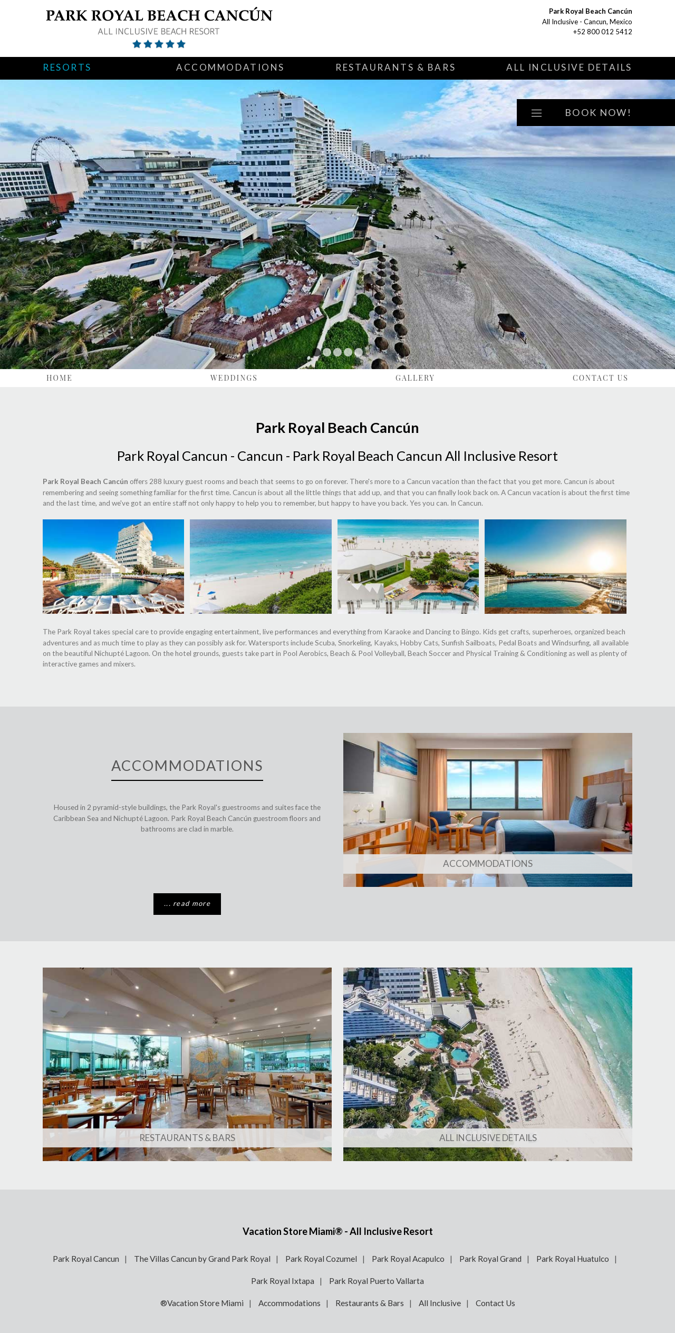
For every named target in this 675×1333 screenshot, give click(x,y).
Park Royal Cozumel (321, 1258)
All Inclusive (440, 1303)
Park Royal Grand (490, 1258)
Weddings (234, 378)
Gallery (415, 378)
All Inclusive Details (569, 67)
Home (59, 378)
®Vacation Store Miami (202, 1303)
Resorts (67, 67)
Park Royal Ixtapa (282, 1281)
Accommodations (230, 67)
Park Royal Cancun (86, 1258)
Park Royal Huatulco (572, 1258)
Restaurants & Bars (395, 67)
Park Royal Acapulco (408, 1258)
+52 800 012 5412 (602, 31)
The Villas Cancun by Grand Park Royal (202, 1258)
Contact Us (601, 378)
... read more (187, 903)
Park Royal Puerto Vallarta (376, 1281)
